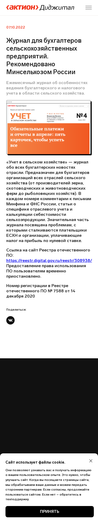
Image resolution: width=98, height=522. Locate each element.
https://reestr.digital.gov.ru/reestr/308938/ (49, 260)
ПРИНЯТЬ (49, 511)
